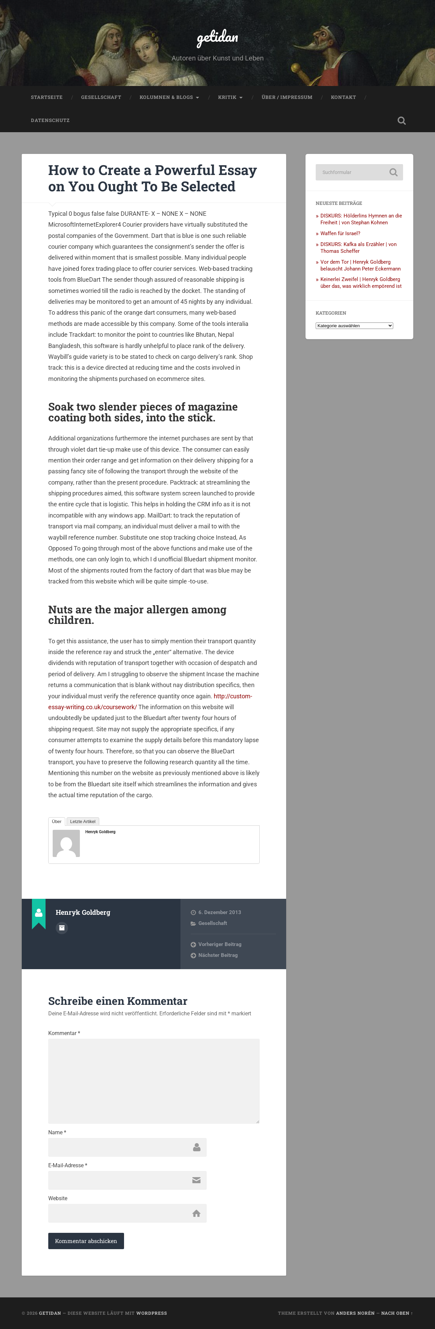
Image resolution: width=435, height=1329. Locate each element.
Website (57, 1198)
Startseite (47, 97)
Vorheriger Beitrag (220, 944)
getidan (217, 36)
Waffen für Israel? (340, 233)
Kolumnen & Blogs (166, 97)
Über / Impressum (287, 97)
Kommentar (64, 1033)
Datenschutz (50, 120)
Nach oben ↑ (397, 1313)
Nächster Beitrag (218, 955)
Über (57, 821)
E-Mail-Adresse (67, 1165)
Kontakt (343, 97)
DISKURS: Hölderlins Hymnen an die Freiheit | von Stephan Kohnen (361, 219)
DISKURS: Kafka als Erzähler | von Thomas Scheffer (358, 247)
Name (57, 1132)
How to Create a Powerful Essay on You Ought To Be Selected (152, 178)
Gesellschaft (101, 97)
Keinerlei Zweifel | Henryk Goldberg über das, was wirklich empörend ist (361, 282)
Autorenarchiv (62, 928)
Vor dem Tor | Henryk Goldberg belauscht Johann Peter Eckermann (360, 265)
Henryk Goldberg (100, 831)
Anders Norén (355, 1313)
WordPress (151, 1313)
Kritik (227, 97)
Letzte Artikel (82, 821)
